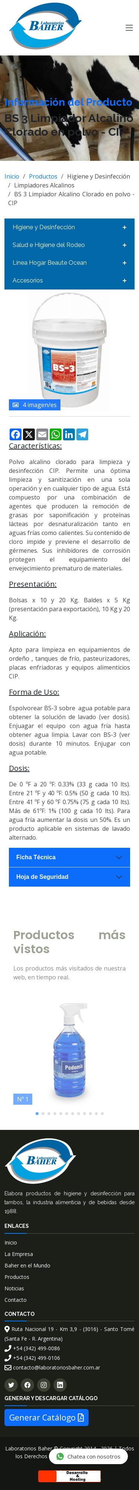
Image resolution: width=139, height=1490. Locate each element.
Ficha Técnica (36, 857)
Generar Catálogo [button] (46, 1417)
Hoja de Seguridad (42, 877)
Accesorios (28, 280)
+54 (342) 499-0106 (32, 1357)
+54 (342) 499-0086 (32, 1348)
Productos (43, 176)
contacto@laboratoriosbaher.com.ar (52, 1367)
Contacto (15, 1299)
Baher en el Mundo (27, 1265)
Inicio (11, 176)
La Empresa (18, 1253)
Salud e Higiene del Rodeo (49, 244)
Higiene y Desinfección (44, 227)
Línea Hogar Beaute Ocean (50, 262)
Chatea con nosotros (88, 1456)
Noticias (14, 1288)
